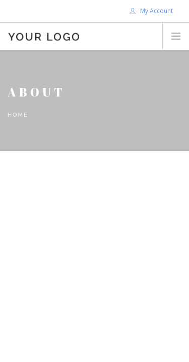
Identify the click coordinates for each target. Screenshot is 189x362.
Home (18, 115)
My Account (151, 11)
